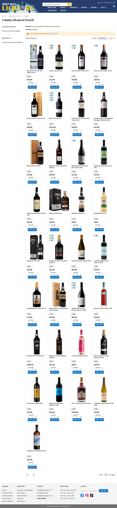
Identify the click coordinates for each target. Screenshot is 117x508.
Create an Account (109, 2)
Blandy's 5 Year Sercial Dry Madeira (58, 166)
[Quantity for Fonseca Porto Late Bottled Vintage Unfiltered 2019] (99, 132)
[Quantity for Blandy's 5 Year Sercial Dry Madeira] (54, 179)
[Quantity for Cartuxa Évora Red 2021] (32, 417)
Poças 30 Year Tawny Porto (103, 71)
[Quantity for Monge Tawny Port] (77, 227)
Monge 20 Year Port (55, 213)
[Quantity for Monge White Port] (99, 227)
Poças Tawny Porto (55, 71)
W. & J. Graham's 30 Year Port (81, 403)
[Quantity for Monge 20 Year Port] (54, 227)
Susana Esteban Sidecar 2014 (81, 261)
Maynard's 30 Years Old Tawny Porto (34, 71)
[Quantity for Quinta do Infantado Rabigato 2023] (54, 417)
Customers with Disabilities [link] (25, 490)
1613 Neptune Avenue (44, 490)
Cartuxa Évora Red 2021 (35, 403)
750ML (29, 76)
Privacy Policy (21, 493)
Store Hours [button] (64, 486)
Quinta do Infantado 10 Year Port (36, 214)
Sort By (94, 38)
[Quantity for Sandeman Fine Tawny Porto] (32, 322)
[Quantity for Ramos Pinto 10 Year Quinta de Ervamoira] (54, 322)
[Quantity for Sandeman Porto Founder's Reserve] (54, 274)
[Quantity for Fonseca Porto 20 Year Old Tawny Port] (77, 132)
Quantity (31, 82)
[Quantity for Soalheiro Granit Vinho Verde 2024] (99, 417)
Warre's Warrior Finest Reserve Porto (101, 356)
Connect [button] (83, 486)
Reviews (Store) (6, 498)
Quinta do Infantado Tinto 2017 (103, 166)
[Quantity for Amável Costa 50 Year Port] (32, 369)
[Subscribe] (103, 490)
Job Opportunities (7, 496)
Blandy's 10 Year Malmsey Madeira (57, 356)
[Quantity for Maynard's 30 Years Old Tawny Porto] (32, 84)
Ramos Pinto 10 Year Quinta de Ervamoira (58, 309)
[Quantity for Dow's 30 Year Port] (54, 132)
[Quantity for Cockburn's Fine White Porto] (32, 464)
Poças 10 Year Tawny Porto (36, 118)
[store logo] (22, 7)
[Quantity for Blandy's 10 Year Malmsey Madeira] (54, 369)
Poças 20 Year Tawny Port (80, 71)
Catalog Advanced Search (15, 16)
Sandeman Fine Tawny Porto (36, 308)
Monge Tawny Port (78, 213)
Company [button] (5, 486)
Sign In (99, 2)
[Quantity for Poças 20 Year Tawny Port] (77, 84)
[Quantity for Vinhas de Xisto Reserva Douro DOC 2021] (77, 179)
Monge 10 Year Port (33, 261)
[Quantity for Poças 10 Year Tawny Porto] (32, 132)
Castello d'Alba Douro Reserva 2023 (101, 261)
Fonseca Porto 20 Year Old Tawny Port (80, 119)
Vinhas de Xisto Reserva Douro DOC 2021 (80, 166)
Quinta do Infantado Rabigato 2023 (56, 404)
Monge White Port (100, 213)
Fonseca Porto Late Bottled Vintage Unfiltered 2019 (103, 119)
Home (3, 16)
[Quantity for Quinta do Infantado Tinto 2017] (99, 179)
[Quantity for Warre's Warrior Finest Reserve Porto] (99, 369)
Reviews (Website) (7, 501)
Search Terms (21, 501)
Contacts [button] (40, 486)
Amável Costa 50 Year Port (35, 356)
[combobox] (56, 3)
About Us (4, 490)
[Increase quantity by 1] (35, 84)
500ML (51, 219)
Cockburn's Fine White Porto (36, 451)
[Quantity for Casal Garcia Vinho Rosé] (77, 369)
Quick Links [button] (21, 486)
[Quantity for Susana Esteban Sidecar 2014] (77, 274)
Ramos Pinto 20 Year (33, 166)
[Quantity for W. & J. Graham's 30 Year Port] (77, 417)
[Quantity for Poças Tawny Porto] (54, 84)
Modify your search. (54, 33)
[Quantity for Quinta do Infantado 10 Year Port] (32, 227)
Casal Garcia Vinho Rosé (79, 356)
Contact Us (20, 498)
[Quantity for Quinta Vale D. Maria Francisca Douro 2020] (77, 322)
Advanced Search (22, 496)
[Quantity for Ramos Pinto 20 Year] (32, 179)
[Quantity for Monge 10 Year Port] (32, 274)
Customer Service (7, 493)
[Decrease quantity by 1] (28, 84)
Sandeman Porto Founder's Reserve (58, 261)
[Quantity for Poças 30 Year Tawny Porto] (99, 84)
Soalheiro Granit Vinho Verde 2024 (104, 404)
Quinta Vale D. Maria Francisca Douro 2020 (79, 309)
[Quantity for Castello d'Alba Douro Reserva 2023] (99, 274)
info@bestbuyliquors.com (44, 496)
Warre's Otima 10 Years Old (103, 308)
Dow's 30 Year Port (55, 118)
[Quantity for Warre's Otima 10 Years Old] (99, 322)
